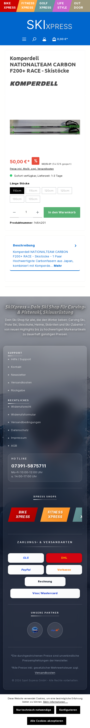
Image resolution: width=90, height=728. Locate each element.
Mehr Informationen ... (55, 701)
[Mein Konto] (44, 39)
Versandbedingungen (24, 422)
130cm (17, 199)
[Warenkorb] (60, 39)
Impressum (17, 437)
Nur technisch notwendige (33, 709)
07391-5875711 (28, 466)
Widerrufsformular (22, 414)
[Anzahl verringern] (14, 212)
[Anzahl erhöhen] (37, 212)
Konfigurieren (68, 709)
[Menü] (24, 39)
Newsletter (17, 374)
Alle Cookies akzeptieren (46, 720)
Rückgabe (16, 390)
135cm (33, 199)
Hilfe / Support (19, 359)
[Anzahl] (25, 212)
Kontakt (14, 367)
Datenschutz (18, 430)
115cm (33, 190)
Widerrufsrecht (19, 406)
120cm (49, 190)
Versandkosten (20, 382)
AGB (12, 445)
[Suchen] (34, 39)
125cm (64, 190)
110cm (17, 190)
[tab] (45, 255)
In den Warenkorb (62, 212)
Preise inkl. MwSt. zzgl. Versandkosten (32, 168)
